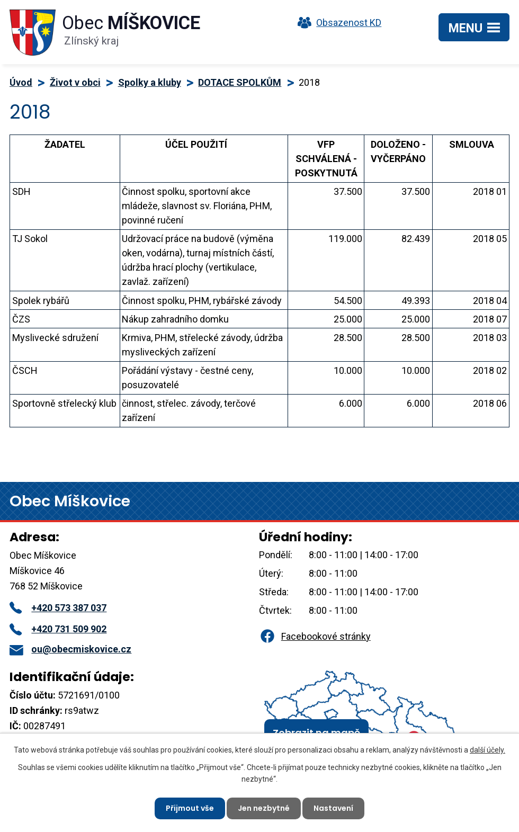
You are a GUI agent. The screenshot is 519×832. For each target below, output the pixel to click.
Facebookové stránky (314, 636)
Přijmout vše (190, 808)
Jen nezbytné (264, 808)
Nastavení (333, 808)
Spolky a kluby (149, 82)
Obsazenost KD (336, 22)
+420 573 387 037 (58, 607)
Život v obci (75, 82)
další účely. (487, 750)
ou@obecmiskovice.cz (70, 649)
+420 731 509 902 (58, 628)
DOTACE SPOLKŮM (239, 82)
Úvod (21, 82)
